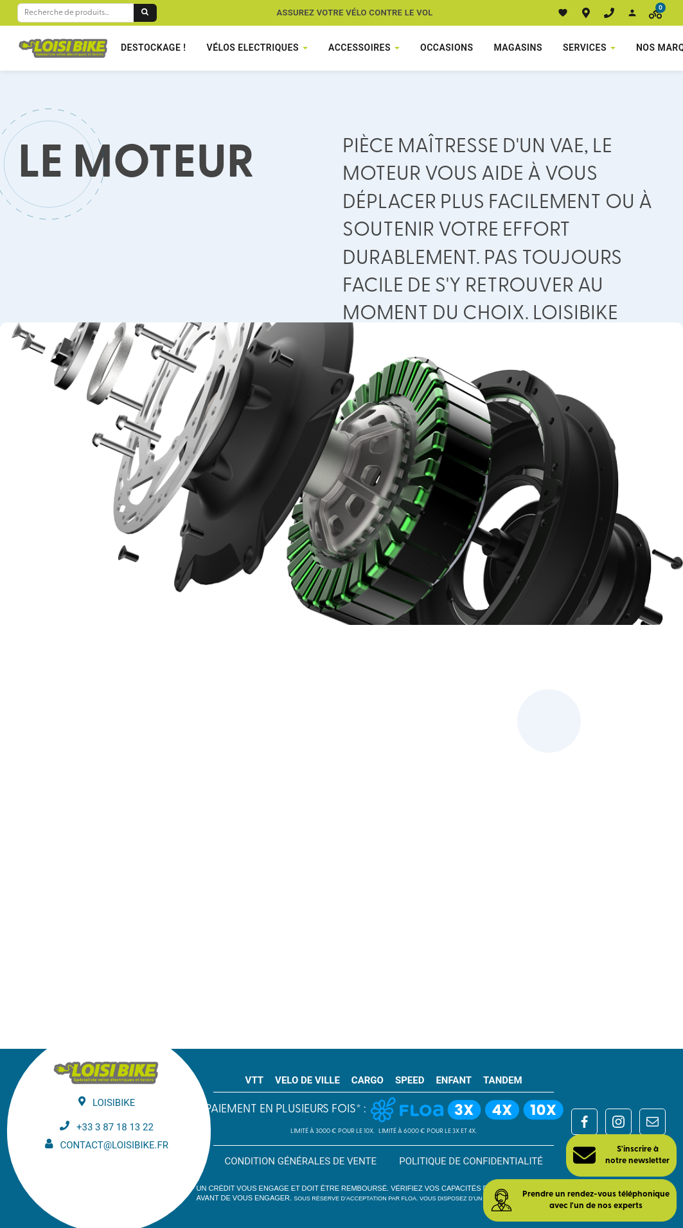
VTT (254, 1080)
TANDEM (502, 1080)
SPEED (410, 1080)
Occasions (446, 47)
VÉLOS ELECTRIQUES (253, 47)
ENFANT (454, 1080)
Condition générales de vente (300, 1161)
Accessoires (359, 47)
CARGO (367, 1080)
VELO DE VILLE (307, 1080)
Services (585, 47)
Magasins (518, 47)
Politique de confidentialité (471, 1161)
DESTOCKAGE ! (153, 47)
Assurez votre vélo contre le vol (355, 12)
